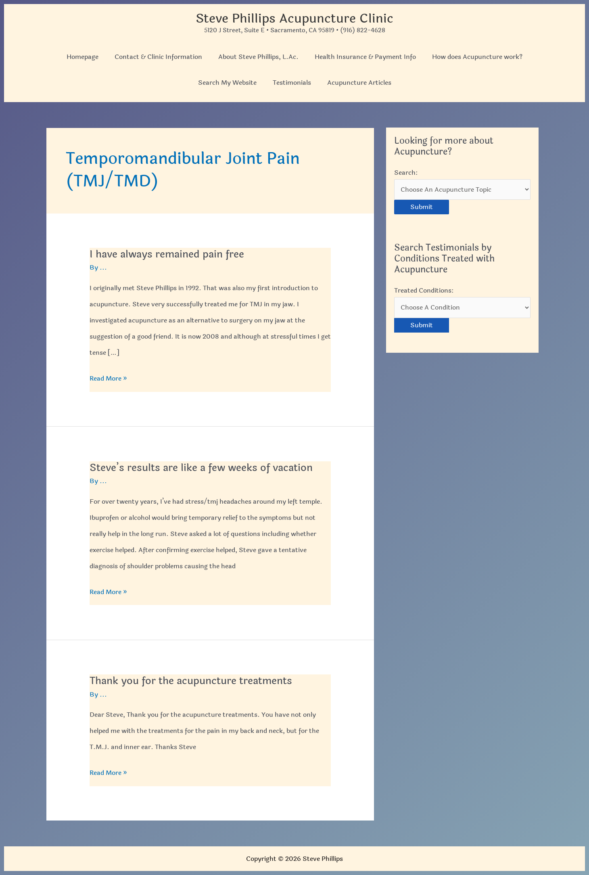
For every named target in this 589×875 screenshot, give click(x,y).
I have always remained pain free (169, 254)
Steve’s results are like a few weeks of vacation (205, 467)
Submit (421, 208)
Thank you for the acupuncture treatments (195, 680)
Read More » (108, 379)
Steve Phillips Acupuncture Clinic (295, 18)
